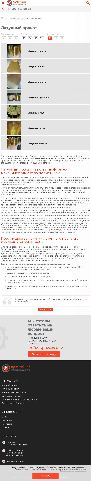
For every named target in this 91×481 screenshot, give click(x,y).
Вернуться (45, 309)
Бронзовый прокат (11, 396)
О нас (4, 417)
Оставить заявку (44, 354)
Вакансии (7, 420)
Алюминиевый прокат (13, 403)
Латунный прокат (10, 389)
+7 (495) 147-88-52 (18, 8)
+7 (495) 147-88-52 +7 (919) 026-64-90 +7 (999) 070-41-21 (14, 453)
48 (36, 38)
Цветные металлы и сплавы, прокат (19, 399)
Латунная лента (8, 188)
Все (42, 38)
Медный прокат (10, 385)
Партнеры (7, 424)
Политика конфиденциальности (73, 471)
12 (24, 38)
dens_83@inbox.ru (15, 461)
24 (30, 38)
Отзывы (5, 427)
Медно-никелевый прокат (15, 392)
